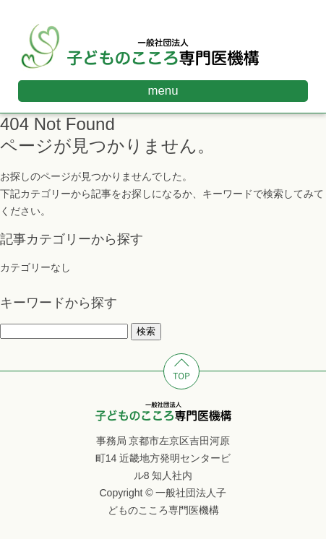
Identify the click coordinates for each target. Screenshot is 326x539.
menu (163, 91)
